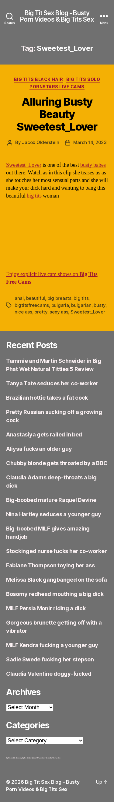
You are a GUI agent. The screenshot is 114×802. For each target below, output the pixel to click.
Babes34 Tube (37, 758)
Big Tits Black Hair (38, 79)
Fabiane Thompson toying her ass (50, 565)
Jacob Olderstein (40, 142)
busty (99, 305)
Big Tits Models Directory (14, 758)
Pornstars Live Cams (57, 86)
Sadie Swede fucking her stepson (50, 659)
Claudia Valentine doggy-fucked (49, 674)
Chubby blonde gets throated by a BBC (56, 463)
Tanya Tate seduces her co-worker (52, 383)
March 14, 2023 (89, 142)
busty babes (93, 165)
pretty (40, 312)
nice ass (23, 312)
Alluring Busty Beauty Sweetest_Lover (57, 114)
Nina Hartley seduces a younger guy (53, 514)
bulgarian (81, 305)
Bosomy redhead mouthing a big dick (55, 594)
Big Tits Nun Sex (55, 758)
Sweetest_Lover (23, 165)
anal (19, 298)
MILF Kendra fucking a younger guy (52, 645)
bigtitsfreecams (32, 305)
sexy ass (59, 312)
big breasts (59, 298)
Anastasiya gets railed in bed (44, 434)
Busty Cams (46, 758)
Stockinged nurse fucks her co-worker (56, 551)
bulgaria (60, 305)
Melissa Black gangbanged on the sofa (56, 579)
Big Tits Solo (83, 79)
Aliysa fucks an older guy (39, 449)
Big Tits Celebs (26, 758)
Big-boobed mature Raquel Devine (51, 500)
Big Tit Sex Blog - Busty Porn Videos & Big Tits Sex (57, 16)
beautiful (35, 298)
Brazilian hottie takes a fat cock (47, 397)
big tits (34, 195)
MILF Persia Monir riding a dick (46, 608)
